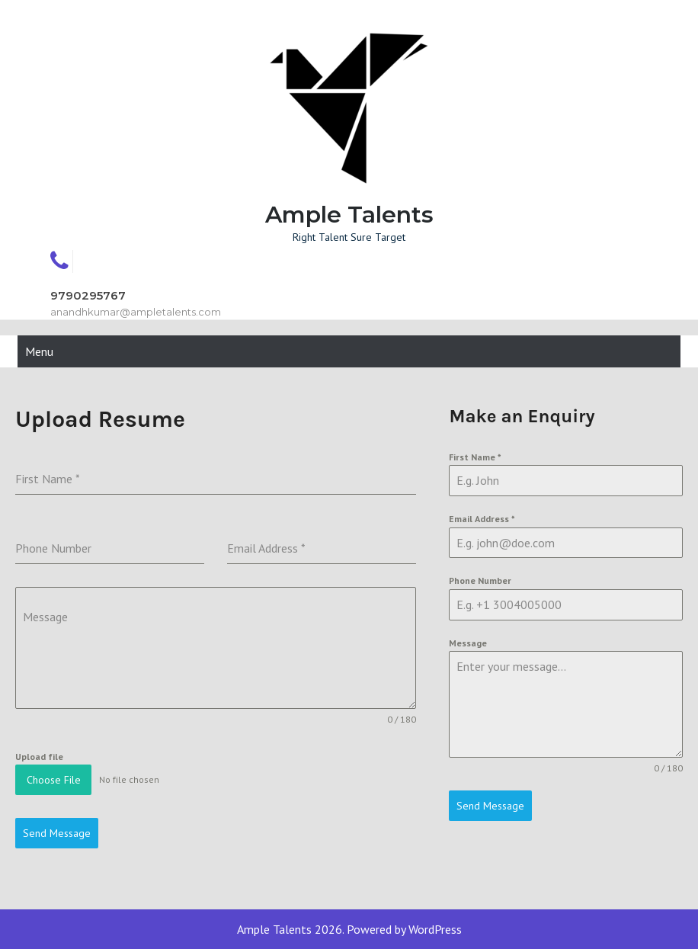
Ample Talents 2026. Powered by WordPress (349, 929)
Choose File (54, 780)
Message (468, 643)
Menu (39, 351)
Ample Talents (349, 214)
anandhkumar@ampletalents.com (135, 312)
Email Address (482, 518)
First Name (475, 457)
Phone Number (480, 580)
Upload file (39, 756)
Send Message (490, 806)
